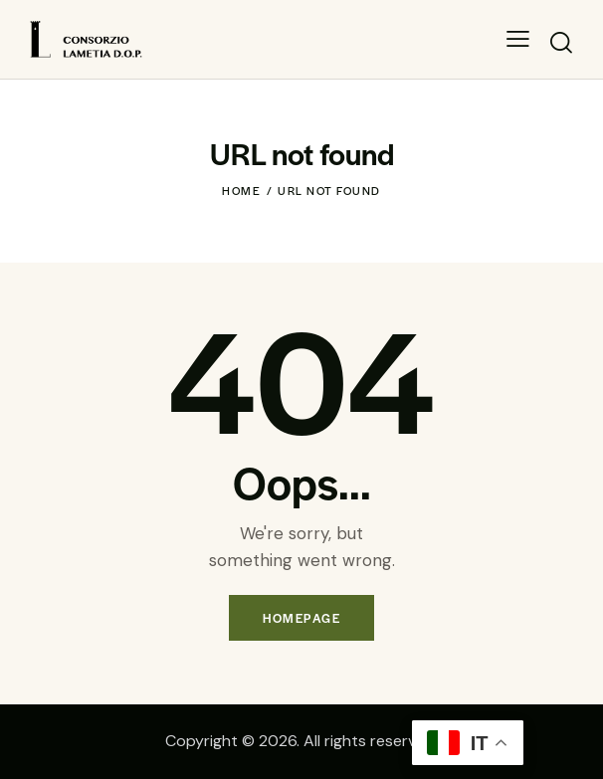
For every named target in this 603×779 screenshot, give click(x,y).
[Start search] (560, 42)
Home (241, 190)
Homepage (301, 618)
